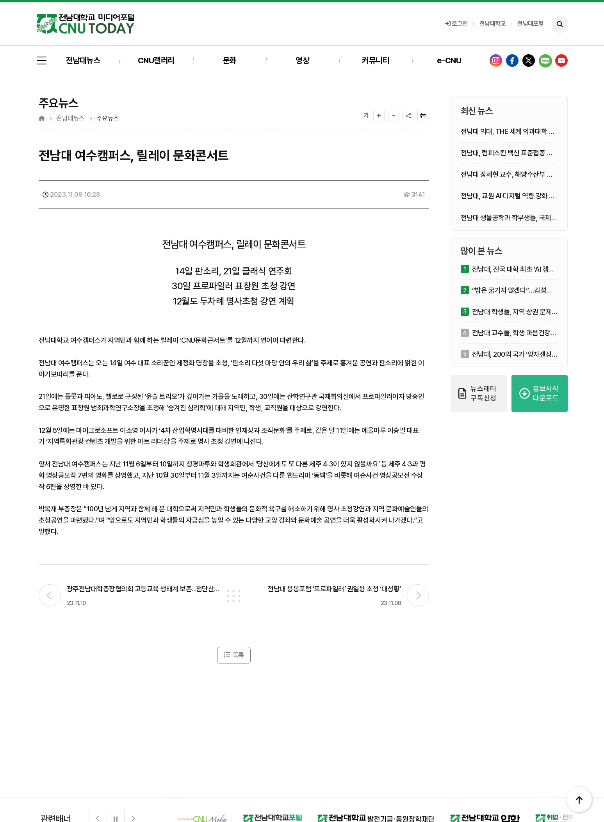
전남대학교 (492, 23)
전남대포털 (530, 23)
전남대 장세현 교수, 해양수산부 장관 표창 (507, 174)
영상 (302, 60)
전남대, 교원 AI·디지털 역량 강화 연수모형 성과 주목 (508, 196)
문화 (229, 60)
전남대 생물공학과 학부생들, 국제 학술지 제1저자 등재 (506, 218)
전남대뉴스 (83, 60)
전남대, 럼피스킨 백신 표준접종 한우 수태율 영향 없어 (507, 153)
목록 (234, 655)
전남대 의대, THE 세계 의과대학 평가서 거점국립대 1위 (508, 131)
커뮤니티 (375, 60)
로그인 (456, 23)
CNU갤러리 (156, 60)
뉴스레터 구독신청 (477, 393)
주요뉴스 (107, 118)
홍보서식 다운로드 (539, 393)
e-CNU (449, 60)
